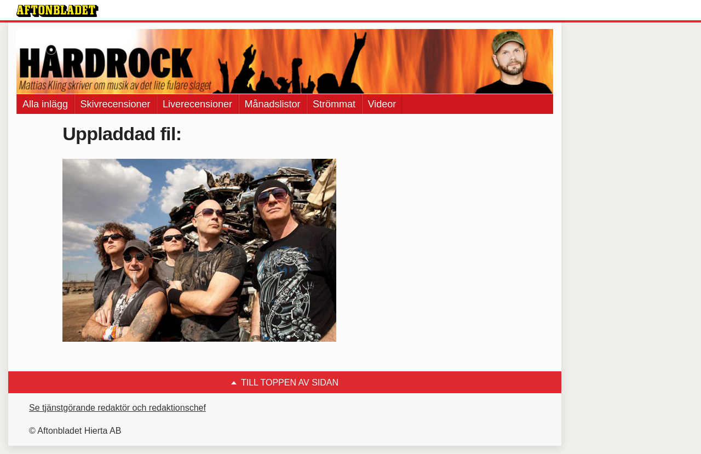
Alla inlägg (45, 104)
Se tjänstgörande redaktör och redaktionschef (117, 407)
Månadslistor (273, 104)
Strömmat (334, 104)
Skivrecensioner (116, 104)
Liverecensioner (197, 104)
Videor (382, 104)
